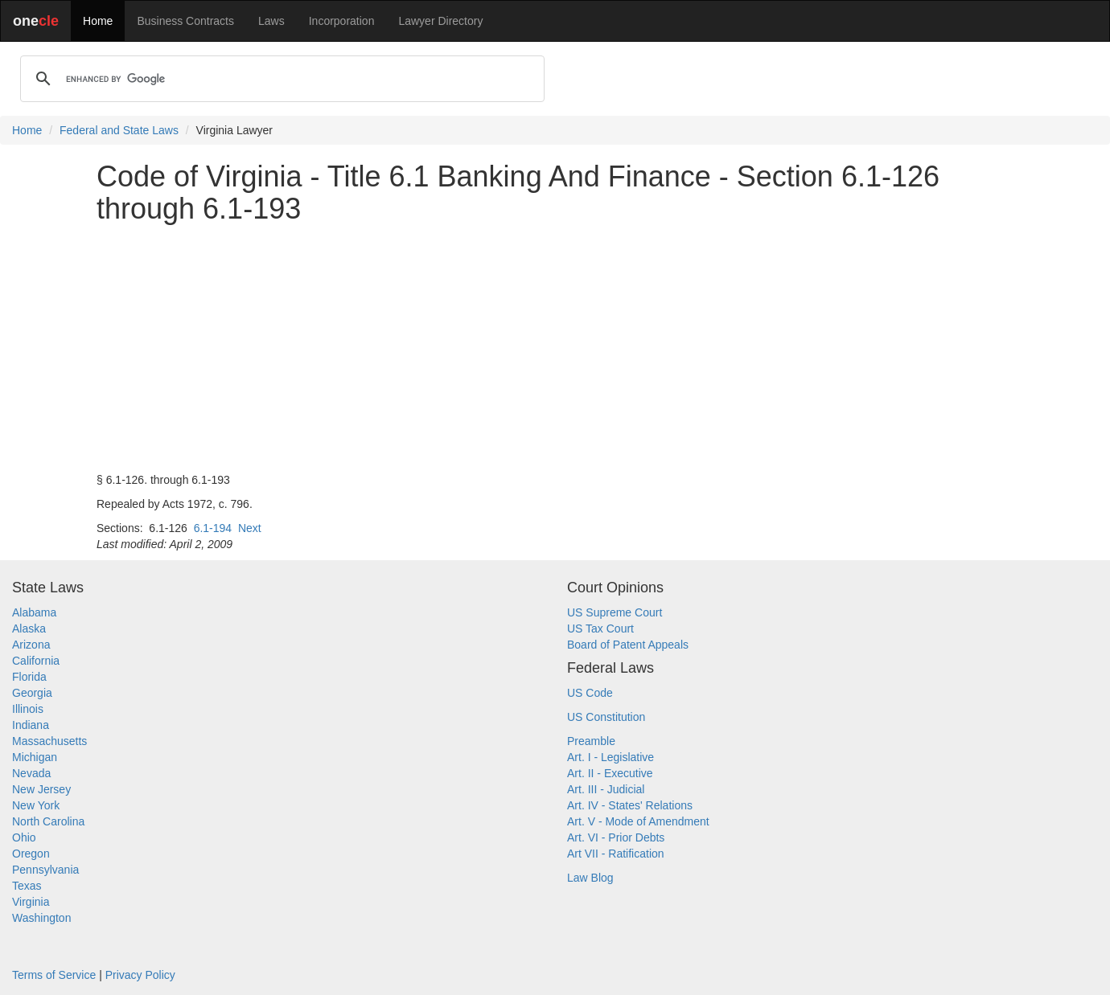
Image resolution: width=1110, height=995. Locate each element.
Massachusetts (49, 741)
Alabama (34, 612)
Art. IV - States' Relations (630, 805)
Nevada (31, 773)
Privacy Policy (140, 974)
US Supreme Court (614, 612)
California (36, 660)
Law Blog (590, 877)
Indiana (30, 725)
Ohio (24, 837)
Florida (29, 676)
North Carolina (48, 821)
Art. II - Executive (610, 773)
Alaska (29, 628)
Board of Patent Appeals (628, 644)
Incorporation (342, 20)
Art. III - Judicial (605, 789)
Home (98, 20)
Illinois (27, 708)
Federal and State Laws (119, 130)
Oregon (31, 853)
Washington (41, 917)
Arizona (31, 644)
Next (249, 528)
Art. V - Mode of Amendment (638, 821)
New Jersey (41, 789)
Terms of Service (54, 974)
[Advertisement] (555, 348)
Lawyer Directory (440, 20)
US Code (590, 692)
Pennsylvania (45, 869)
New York (36, 805)
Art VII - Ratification (615, 853)
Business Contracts (185, 20)
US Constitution (606, 716)
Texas (27, 885)
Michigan (34, 757)
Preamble (591, 741)
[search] (280, 78)
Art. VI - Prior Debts (615, 837)
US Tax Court (600, 628)
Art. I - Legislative (610, 757)
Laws (271, 20)
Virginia (30, 901)
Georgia (32, 692)
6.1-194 (213, 528)
